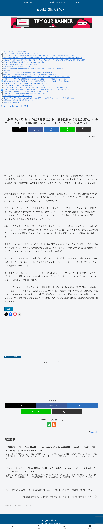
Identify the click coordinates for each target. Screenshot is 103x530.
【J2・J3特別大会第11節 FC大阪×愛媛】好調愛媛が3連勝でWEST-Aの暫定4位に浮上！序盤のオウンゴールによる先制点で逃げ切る (42, 58)
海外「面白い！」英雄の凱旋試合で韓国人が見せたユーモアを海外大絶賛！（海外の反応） (30, 75)
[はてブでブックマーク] (51, 129)
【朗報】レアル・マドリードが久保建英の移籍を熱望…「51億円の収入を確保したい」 (29, 72)
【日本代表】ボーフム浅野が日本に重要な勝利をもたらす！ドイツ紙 (24, 85)
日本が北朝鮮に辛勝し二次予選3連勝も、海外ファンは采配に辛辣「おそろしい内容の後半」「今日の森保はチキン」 (38, 81)
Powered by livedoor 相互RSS (14, 106)
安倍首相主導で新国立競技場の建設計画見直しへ (18, 100)
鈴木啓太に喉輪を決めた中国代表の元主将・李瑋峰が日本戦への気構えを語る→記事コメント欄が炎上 (33, 68)
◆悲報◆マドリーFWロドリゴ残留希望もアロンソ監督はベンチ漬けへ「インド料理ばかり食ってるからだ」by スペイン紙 (39, 79)
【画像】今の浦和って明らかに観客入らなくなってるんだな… (22, 53)
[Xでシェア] (19, 129)
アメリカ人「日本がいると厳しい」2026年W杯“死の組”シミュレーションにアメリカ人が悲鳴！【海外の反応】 (36, 77)
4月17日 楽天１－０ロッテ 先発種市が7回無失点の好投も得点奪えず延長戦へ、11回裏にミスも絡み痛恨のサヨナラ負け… (39, 56)
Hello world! (6, 70)
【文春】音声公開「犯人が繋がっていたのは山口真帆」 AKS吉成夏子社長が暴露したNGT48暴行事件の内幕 (36, 89)
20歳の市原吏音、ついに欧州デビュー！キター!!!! (18, 66)
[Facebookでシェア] (35, 129)
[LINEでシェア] (67, 129)
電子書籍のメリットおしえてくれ (13, 102)
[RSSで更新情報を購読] (54, 424)
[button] (83, 129)
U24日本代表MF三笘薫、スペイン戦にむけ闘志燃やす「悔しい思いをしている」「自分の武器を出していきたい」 (37, 87)
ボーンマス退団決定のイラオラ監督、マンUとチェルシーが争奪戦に (23, 62)
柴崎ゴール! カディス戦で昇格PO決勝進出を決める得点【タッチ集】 (24, 94)
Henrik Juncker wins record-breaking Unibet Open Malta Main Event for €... (25, 83)
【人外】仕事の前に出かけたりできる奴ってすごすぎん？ (20, 64)
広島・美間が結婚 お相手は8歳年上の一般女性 (17, 96)
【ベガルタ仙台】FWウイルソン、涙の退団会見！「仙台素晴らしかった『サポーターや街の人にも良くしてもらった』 (39, 98)
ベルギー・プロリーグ (12, 357)
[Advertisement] (51, 154)
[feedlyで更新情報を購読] (49, 424)
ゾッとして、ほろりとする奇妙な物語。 (15, 51)
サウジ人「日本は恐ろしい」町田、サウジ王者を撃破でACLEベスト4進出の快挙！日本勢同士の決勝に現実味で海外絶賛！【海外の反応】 (44, 60)
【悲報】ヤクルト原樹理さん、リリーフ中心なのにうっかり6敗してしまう (25, 91)
